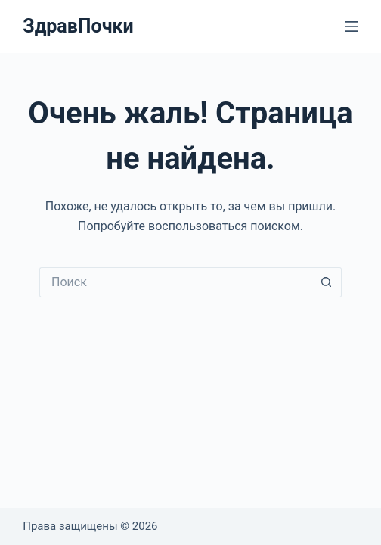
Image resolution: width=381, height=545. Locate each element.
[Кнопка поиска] (326, 282)
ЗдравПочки (78, 26)
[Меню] (351, 26)
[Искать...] (175, 282)
